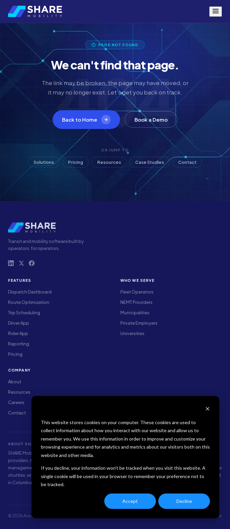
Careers (16, 402)
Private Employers (139, 323)
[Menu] (215, 11)
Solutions (44, 162)
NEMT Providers (136, 302)
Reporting (18, 343)
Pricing (75, 162)
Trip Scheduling (24, 312)
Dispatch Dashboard (30, 291)
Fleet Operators (137, 291)
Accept (130, 501)
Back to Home (86, 119)
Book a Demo (151, 119)
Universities (132, 333)
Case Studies (149, 162)
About (14, 381)
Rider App (18, 333)
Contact (187, 162)
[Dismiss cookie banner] (207, 409)
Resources (109, 162)
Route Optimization (28, 302)
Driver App (18, 323)
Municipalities (135, 312)
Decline (184, 501)
